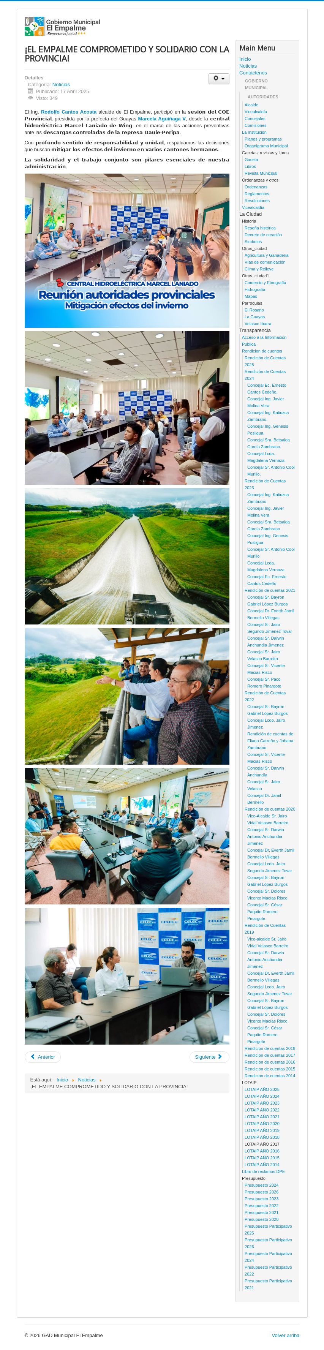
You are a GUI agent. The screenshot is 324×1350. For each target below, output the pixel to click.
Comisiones (255, 125)
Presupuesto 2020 (261, 1219)
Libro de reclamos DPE (263, 1171)
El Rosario (254, 310)
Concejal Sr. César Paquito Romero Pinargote (264, 912)
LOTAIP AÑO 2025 (262, 1089)
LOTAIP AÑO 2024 (262, 1096)
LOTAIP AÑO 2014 (262, 1164)
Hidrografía (255, 289)
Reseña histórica (260, 228)
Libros (250, 166)
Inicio (245, 59)
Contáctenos (253, 73)
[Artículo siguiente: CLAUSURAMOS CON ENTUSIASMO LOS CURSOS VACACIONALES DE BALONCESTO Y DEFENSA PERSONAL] (209, 1057)
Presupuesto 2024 (261, 1185)
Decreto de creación (263, 234)
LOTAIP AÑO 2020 (262, 1123)
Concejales (255, 118)
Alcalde (251, 105)
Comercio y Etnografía (265, 282)
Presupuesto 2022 (261, 1205)
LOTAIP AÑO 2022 (262, 1110)
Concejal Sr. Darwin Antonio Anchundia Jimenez (265, 836)
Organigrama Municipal (266, 146)
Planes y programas (263, 139)
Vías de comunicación (265, 262)
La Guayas (255, 317)
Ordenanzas (256, 187)
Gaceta (251, 159)
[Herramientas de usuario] (219, 78)
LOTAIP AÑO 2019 (262, 1130)
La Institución (254, 132)
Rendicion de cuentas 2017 (270, 1055)
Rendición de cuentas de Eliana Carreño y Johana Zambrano (270, 741)
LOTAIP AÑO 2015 (262, 1158)
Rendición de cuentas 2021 (270, 590)
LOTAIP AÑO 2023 (262, 1103)
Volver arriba (286, 1335)
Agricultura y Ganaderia (267, 255)
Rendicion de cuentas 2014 (270, 1075)
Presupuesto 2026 (261, 1192)
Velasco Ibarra (258, 323)
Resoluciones (257, 200)
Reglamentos (257, 193)
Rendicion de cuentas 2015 (270, 1069)
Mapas (251, 296)
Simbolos (253, 241)
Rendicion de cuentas (262, 351)
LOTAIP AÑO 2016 (262, 1151)
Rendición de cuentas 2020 (270, 809)
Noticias (61, 84)
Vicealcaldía (256, 111)
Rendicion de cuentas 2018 (270, 1048)
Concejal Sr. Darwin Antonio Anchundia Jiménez (265, 959)
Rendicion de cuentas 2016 (270, 1062)
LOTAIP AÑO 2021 (262, 1116)
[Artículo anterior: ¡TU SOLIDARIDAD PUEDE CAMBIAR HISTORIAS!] (43, 1057)
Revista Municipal (261, 173)
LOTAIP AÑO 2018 (262, 1137)
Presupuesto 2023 (261, 1199)
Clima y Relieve (259, 269)
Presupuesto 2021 (261, 1212)
